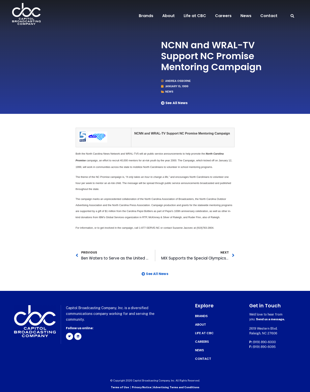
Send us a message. (271, 319)
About (168, 15)
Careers (223, 15)
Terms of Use (120, 387)
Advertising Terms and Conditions (176, 387)
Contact (268, 15)
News (245, 15)
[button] (292, 16)
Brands (146, 15)
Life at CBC (195, 15)
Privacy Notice (142, 387)
